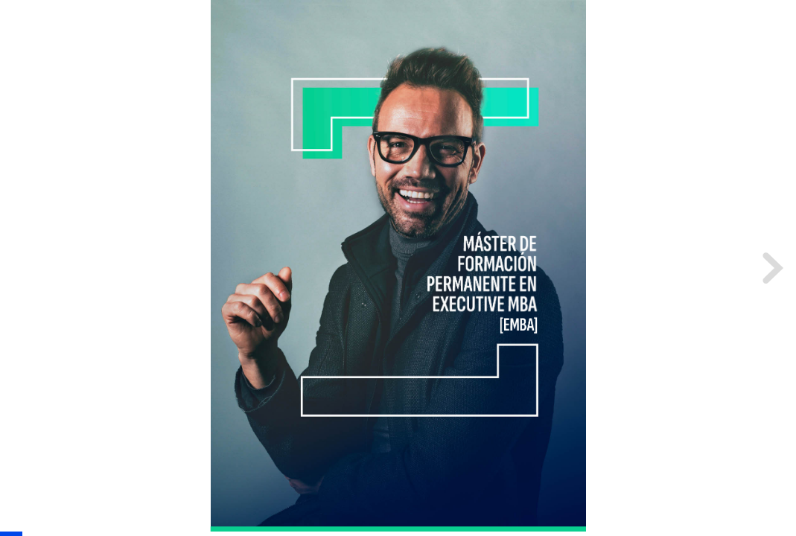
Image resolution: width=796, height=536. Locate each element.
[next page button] (770, 268)
